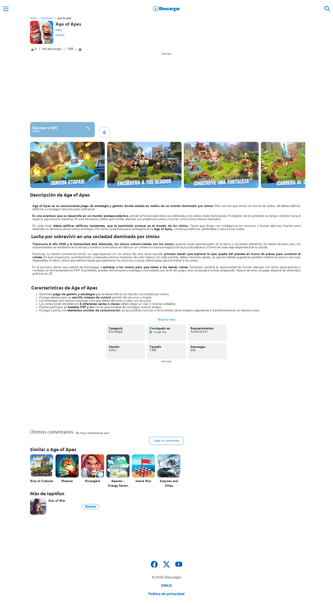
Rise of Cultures (41, 481)
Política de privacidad (166, 594)
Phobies (67, 481)
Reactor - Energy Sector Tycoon (118, 484)
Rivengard (92, 481)
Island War (143, 481)
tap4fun (60, 34)
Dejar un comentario (166, 440)
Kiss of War (57, 500)
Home (33, 18)
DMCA (166, 585)
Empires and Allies (169, 483)
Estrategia (47, 18)
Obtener (90, 506)
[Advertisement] (166, 87)
